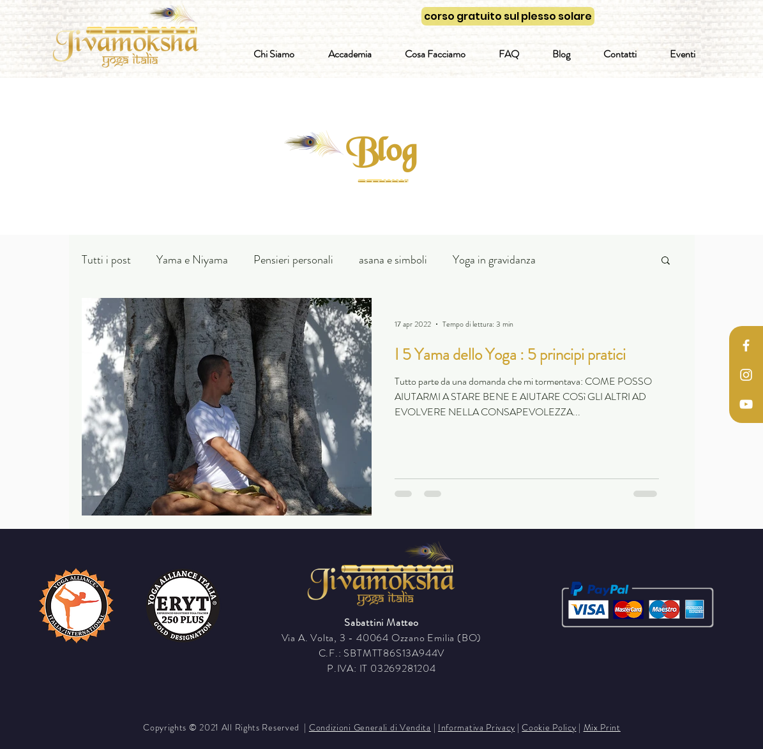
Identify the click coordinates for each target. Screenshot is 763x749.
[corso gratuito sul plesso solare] (507, 16)
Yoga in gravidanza (494, 260)
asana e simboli (393, 260)
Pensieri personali (293, 260)
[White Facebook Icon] (746, 345)
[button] (666, 261)
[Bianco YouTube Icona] (746, 404)
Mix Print (602, 727)
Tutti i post (106, 260)
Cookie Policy (549, 727)
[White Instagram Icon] (746, 375)
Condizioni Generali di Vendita (370, 727)
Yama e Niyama (192, 260)
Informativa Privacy (476, 727)
